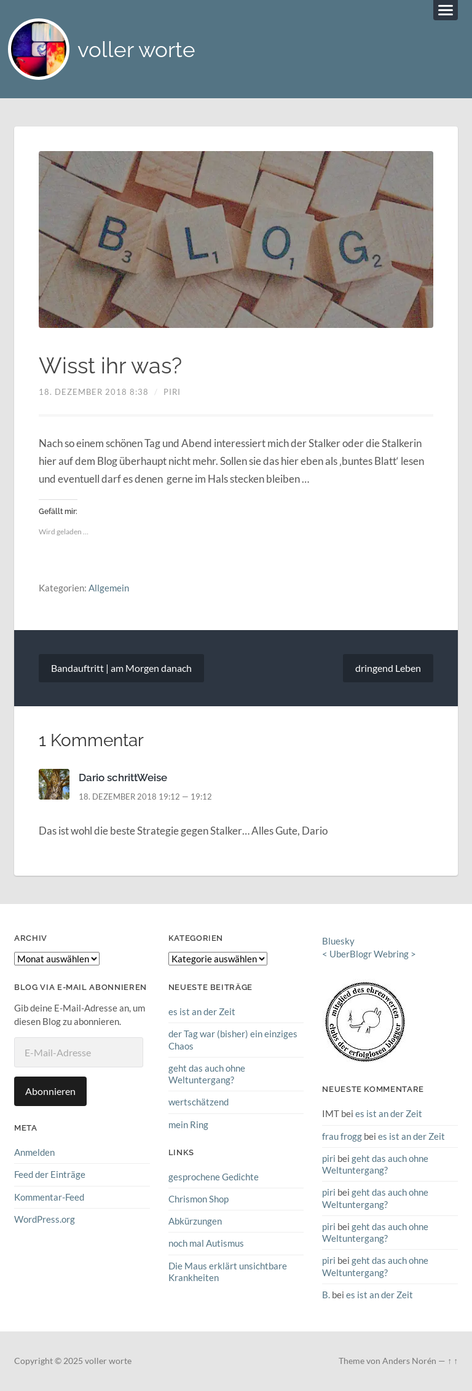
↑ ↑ (452, 1361)
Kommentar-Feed (49, 1196)
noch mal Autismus (206, 1243)
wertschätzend (198, 1101)
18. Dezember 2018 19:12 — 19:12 (145, 796)
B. (326, 1294)
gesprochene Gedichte (213, 1176)
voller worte (136, 49)
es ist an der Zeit (201, 1011)
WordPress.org (44, 1219)
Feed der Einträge (49, 1174)
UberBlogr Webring (369, 953)
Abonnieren (50, 1091)
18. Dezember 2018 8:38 (94, 392)
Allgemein (108, 587)
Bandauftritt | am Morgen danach (121, 668)
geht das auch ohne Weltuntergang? (206, 1073)
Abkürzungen (195, 1220)
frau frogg (342, 1136)
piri (172, 392)
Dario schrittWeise (123, 777)
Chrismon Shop (198, 1198)
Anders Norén (409, 1361)
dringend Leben (388, 668)
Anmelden (34, 1152)
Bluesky (338, 940)
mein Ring (188, 1124)
